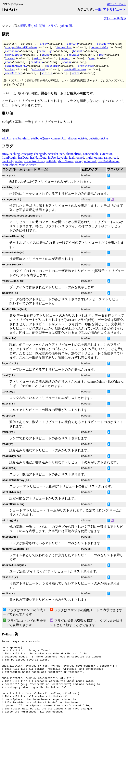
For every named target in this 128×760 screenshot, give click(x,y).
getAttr (93, 138)
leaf (102, 54)
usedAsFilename (75, 69)
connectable (99, 47)
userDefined (14, 73)
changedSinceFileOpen (21, 47)
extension (12, 51)
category (103, 43)
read (8, 62)
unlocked (38, 69)
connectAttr (58, 138)
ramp (92, 58)
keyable (74, 54)
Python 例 (65, 26)
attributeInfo (21, 138)
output (65, 58)
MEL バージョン (116, 4)
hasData (78, 51)
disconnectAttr (77, 138)
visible (47, 73)
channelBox (64, 47)
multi (37, 58)
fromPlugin (46, 51)
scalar (67, 62)
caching (72, 43)
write (75, 73)
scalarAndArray (16, 65)
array (44, 43)
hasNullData (14, 54)
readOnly (36, 62)
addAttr (6, 138)
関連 (42, 26)
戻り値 (32, 26)
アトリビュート (114, 9)
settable (52, 65)
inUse (45, 54)
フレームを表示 (115, 18)
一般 (98, 9)
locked (10, 58)
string (10, 69)
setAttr (104, 138)
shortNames (86, 65)
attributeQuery (40, 138)
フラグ (52, 26)
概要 (23, 26)
